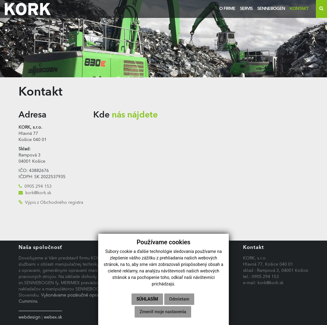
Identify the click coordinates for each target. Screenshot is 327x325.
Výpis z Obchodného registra (54, 202)
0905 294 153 (38, 186)
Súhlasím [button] (147, 299)
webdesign (29, 317)
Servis (246, 8)
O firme (227, 8)
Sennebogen (271, 8)
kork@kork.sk (38, 193)
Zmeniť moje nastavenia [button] (163, 311)
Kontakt (299, 8)
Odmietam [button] (179, 299)
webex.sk (53, 317)
